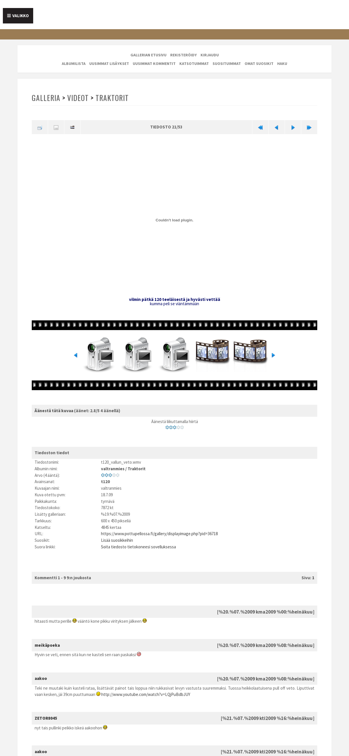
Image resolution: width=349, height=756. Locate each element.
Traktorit (112, 97)
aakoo (41, 678)
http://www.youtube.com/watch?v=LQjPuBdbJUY (145, 694)
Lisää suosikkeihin (117, 540)
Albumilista (74, 63)
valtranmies (112, 468)
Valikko (20, 15)
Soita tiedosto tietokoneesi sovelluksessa (138, 546)
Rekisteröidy (183, 54)
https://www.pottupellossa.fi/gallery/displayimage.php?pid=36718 (159, 533)
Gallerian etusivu (148, 54)
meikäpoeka (47, 645)
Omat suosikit (259, 63)
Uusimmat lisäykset (109, 63)
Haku (282, 63)
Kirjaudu (210, 54)
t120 (105, 481)
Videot (78, 97)
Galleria (46, 97)
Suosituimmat (227, 63)
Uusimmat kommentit (154, 63)
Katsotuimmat (194, 63)
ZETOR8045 (46, 718)
